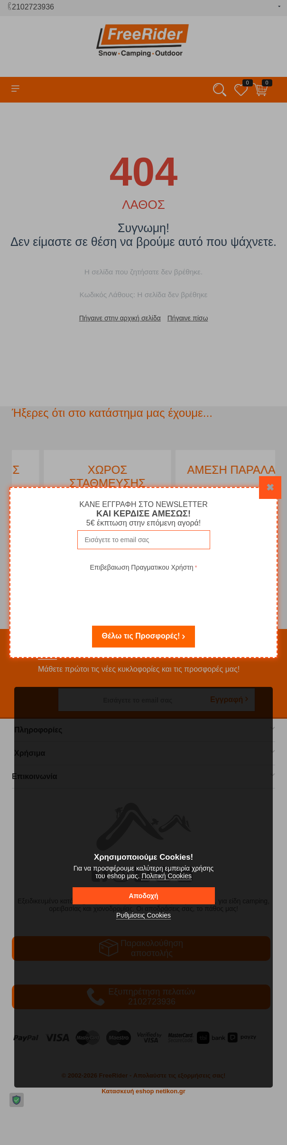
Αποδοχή (143, 896)
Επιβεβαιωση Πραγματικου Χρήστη (141, 567)
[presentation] (144, 591)
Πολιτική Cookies (166, 876)
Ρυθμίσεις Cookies (143, 915)
